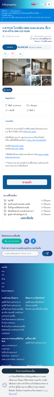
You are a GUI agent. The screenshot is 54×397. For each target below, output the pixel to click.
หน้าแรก (4, 11)
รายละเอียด (9, 121)
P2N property (9, 4)
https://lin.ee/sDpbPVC (36, 140)
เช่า (3, 275)
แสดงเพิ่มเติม (27, 217)
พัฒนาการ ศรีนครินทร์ (35, 298)
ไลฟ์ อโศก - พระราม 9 (10, 355)
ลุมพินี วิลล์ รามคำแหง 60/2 (35, 342)
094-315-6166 (30, 131)
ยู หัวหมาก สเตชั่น (8, 316)
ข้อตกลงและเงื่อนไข (34, 365)
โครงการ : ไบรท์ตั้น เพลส (43, 41)
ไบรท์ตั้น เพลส (6, 15)
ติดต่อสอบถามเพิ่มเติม (11, 235)
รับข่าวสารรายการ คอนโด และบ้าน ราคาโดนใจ (21, 248)
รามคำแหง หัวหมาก (10, 298)
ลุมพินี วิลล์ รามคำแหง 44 (11, 305)
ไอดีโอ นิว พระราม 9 (9, 352)
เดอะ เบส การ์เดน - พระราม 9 (13, 359)
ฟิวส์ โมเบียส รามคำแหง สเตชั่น (13, 326)
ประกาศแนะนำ (15, 11)
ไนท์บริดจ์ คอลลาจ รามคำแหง (13, 319)
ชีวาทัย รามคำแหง (8, 323)
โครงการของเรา (8, 291)
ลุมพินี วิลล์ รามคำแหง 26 (11, 302)
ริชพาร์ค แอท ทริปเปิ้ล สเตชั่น (36, 309)
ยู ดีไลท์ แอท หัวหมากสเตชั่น (12, 309)
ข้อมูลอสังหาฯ (10, 98)
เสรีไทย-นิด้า (30, 338)
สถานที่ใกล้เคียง (10, 195)
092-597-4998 (17, 148)
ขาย (3, 271)
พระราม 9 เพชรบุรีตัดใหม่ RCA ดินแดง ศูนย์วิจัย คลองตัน (20, 13)
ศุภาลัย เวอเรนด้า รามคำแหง (12, 312)
